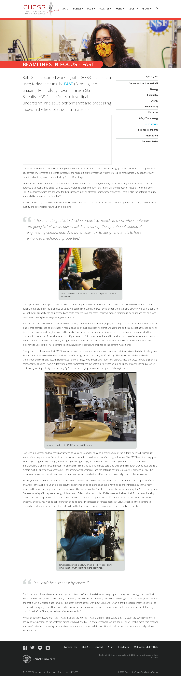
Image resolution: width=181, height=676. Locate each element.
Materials (153, 112)
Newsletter (70, 647)
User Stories (151, 124)
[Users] (91, 8)
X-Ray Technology (148, 118)
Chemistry (152, 95)
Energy (154, 100)
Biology (154, 89)
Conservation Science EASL (143, 83)
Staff (111, 647)
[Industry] (133, 8)
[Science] (78, 8)
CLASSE (86, 647)
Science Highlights (148, 129)
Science (152, 77)
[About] (146, 8)
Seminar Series (150, 141)
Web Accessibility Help (146, 647)
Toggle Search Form (157, 8)
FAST (68, 83)
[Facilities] (105, 8)
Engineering (151, 106)
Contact (98, 647)
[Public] (119, 8)
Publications (151, 135)
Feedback (123, 647)
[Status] (65, 8)
